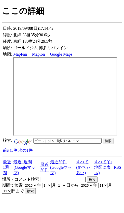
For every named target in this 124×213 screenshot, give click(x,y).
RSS (117, 167)
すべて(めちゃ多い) (83, 167)
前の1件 (10, 150)
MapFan (20, 54)
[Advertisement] (62, 202)
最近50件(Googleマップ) (61, 167)
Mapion (38, 54)
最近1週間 (7, 167)
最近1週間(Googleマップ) (24, 167)
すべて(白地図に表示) (103, 167)
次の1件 (25, 150)
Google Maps (61, 54)
